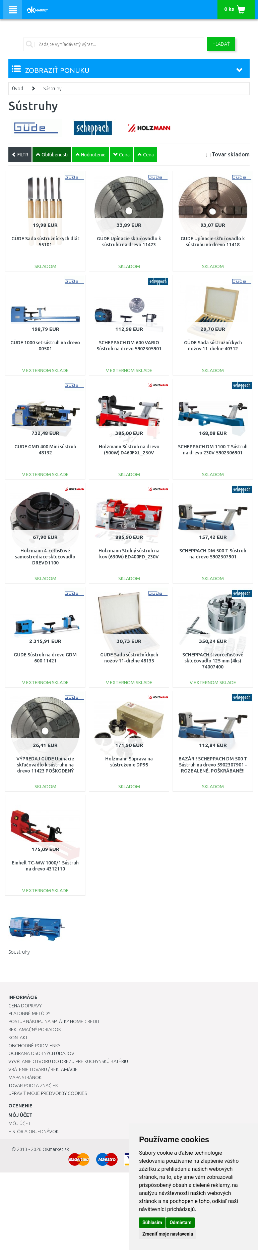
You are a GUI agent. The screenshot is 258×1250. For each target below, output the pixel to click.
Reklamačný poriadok (34, 1029)
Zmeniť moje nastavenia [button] (167, 1234)
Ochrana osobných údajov (41, 1053)
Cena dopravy (25, 1005)
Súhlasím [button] (152, 1222)
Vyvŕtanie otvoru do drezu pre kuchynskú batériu (68, 1061)
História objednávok (33, 1131)
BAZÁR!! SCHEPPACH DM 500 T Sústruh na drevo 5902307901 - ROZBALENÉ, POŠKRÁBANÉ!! (213, 764)
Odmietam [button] (180, 1222)
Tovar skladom (230, 154)
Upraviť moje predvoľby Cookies (47, 1093)
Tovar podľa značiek (33, 1085)
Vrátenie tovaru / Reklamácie (43, 1069)
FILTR (20, 154)
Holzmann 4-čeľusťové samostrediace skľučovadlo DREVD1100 (45, 556)
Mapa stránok (25, 1077)
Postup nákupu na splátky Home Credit (54, 1021)
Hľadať (221, 44)
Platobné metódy (29, 1013)
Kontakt (18, 1037)
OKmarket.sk (56, 1149)
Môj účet (19, 1123)
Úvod (17, 88)
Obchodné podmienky (34, 1045)
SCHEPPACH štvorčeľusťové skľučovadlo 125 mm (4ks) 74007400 (212, 660)
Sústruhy (52, 88)
